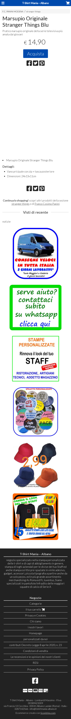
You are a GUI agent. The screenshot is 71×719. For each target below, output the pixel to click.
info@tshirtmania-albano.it (43, 708)
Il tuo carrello (36, 609)
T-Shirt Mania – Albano (35, 3)
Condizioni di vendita (35, 651)
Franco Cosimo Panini (47, 203)
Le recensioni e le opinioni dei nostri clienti (36, 656)
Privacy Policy (35, 669)
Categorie (35, 603)
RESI (35, 662)
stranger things (33, 11)
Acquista (35, 53)
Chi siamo (35, 621)
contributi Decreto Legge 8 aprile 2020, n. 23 (35, 645)
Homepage (35, 633)
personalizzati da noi (36, 639)
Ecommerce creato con (35, 712)
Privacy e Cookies (35, 615)
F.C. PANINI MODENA (12, 11)
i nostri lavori (35, 627)
